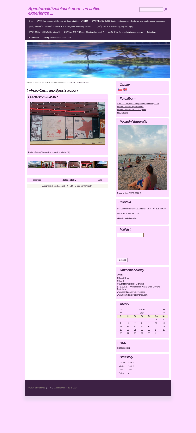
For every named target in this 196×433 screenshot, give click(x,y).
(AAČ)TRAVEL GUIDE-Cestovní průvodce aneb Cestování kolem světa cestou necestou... (128, 21)
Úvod (31, 21)
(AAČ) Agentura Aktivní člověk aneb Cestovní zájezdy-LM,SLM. (62, 21)
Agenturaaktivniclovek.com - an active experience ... (64, 11)
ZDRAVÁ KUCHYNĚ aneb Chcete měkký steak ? (84, 32)
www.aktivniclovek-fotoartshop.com (132, 295)
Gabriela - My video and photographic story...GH (138, 104)
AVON (120, 275)
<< (121, 309)
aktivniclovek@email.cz (127, 218)
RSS (51, 388)
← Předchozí (35, 180)
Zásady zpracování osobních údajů (57, 38)
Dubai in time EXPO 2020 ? (129, 193)
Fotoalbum (151, 32)
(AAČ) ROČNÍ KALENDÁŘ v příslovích (45, 32)
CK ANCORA (123, 278)
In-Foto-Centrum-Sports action (55, 82)
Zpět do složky (69, 180)
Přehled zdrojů (123, 348)
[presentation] (142, 246)
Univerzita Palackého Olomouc (130, 284)
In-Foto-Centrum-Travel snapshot (131, 109)
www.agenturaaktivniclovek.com (131, 292)
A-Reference (34, 38)
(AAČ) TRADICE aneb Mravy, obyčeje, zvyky (115, 26)
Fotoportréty (122, 112)
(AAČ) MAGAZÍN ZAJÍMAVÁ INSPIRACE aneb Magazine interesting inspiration (61, 26)
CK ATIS (121, 281)
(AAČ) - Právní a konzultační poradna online (125, 32)
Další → (101, 180)
